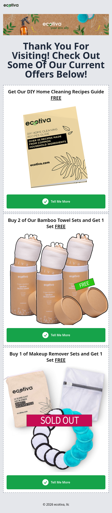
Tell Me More (56, 201)
